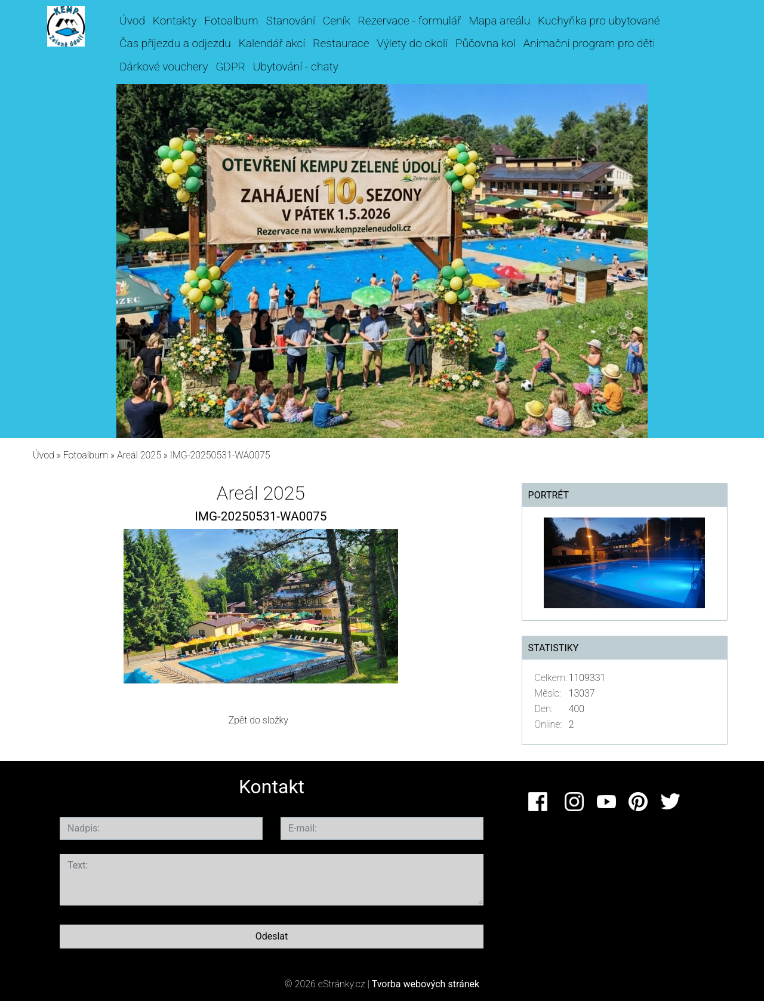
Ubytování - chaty (295, 66)
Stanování (290, 20)
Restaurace (341, 43)
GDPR (230, 66)
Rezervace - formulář (409, 20)
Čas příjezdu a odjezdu (175, 43)
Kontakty (175, 20)
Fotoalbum (231, 20)
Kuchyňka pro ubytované (599, 20)
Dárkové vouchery (163, 66)
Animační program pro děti (589, 43)
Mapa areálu (499, 20)
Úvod (132, 20)
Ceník (336, 20)
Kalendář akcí (272, 43)
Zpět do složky (258, 720)
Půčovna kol (485, 43)
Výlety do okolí (412, 43)
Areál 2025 (139, 455)
